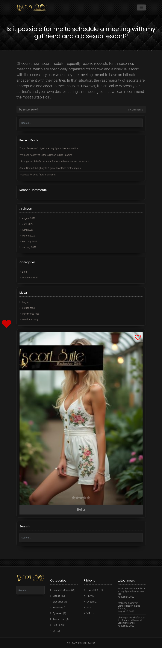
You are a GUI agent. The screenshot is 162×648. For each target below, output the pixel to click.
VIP (54, 630)
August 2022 (28, 218)
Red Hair (57, 624)
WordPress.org (30, 319)
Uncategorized (29, 277)
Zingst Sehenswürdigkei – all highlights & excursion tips (48, 148)
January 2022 (29, 247)
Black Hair (58, 601)
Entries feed (28, 307)
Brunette (57, 607)
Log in (25, 302)
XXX (89, 607)
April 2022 (27, 229)
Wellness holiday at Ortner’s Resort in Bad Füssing (45, 155)
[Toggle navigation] (141, 7)
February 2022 (29, 241)
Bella (81, 509)
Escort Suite (30, 109)
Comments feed (30, 313)
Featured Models (62, 590)
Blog (24, 271)
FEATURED (92, 590)
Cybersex (58, 613)
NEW (89, 595)
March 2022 (28, 235)
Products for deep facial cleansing (37, 174)
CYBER (90, 601)
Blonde (56, 595)
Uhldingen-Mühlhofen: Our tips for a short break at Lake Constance (54, 161)
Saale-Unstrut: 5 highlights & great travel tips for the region (50, 168)
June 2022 (27, 224)
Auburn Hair (59, 619)
